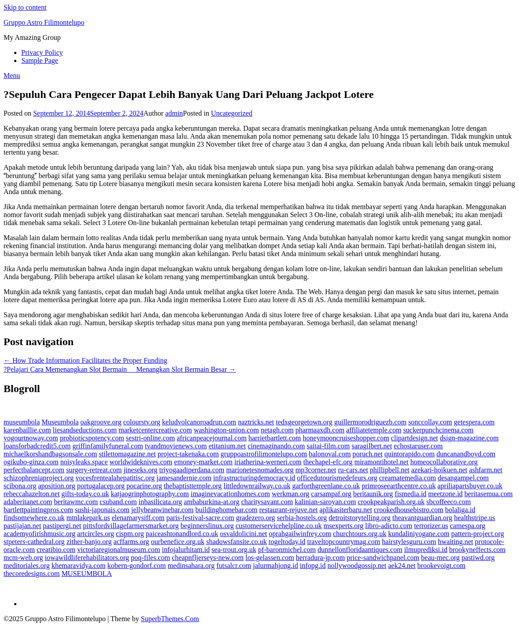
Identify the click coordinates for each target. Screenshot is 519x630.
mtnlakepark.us (88, 517)
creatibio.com (56, 549)
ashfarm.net (485, 470)
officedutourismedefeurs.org (337, 478)
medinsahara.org (191, 565)
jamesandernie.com (183, 478)
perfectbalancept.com (34, 470)
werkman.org (290, 494)
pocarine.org (144, 486)
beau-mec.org (440, 557)
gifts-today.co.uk (85, 494)
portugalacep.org (101, 486)
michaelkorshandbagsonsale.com (50, 454)
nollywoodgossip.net (357, 565)
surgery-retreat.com (93, 470)
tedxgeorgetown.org (304, 422)
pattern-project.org (477, 533)
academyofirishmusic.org (39, 533)
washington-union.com (226, 430)
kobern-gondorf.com (136, 565)
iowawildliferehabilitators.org (87, 557)
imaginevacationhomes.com (230, 494)
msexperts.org (343, 525)
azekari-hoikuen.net (439, 470)
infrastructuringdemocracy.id (254, 478)
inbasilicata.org (160, 502)
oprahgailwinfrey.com (300, 533)
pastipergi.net (62, 525)
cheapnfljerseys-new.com (208, 557)
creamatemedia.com (407, 478)
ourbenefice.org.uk (178, 541)
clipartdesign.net (414, 438)
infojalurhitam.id (186, 549)
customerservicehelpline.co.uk (278, 525)
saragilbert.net (371, 446)
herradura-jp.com (320, 557)
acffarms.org (131, 541)
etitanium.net (227, 446)
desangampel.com (463, 478)
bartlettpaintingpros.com (38, 509)
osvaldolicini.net (243, 533)
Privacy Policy (42, 52)
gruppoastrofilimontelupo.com (264, 454)
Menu (12, 75)
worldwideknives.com (140, 462)
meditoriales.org (27, 565)
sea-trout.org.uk (233, 549)
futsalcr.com (233, 565)
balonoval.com (330, 454)
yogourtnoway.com (31, 438)
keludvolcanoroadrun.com (199, 422)
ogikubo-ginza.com (31, 462)
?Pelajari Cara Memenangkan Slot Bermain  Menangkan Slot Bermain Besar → (120, 369)
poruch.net (367, 454)
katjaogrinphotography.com (150, 494)
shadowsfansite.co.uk (236, 541)
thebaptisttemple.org (193, 486)
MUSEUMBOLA (87, 573)
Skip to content (25, 7)
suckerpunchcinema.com (438, 430)
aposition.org (56, 486)
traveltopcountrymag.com (343, 541)
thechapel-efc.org (327, 462)
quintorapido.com (409, 454)
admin (174, 113)
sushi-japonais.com (102, 509)
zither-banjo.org (89, 541)
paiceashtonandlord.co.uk (182, 533)
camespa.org (467, 525)
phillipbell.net (389, 470)
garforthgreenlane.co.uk (326, 486)
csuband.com (118, 502)
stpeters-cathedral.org (34, 541)
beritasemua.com (488, 494)
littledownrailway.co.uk (256, 486)
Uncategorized (231, 113)
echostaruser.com (418, 446)
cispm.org (130, 533)
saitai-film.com (328, 446)
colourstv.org (141, 422)
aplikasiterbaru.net (346, 509)
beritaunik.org (373, 494)
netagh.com (277, 430)
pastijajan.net (22, 525)
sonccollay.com (430, 422)
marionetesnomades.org (259, 470)
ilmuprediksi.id (425, 549)
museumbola (22, 422)
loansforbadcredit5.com (37, 446)
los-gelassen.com (270, 557)
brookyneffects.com (477, 549)
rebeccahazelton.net (32, 494)
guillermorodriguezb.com (370, 422)
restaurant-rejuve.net (288, 509)
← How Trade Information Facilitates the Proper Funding (85, 360)
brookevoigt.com (441, 565)
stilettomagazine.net (127, 454)
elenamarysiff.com (138, 517)
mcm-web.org (23, 557)
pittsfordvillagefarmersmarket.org (131, 525)
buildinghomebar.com (226, 509)
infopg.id (313, 565)
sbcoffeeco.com (448, 502)
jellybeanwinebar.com (162, 509)
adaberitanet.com (28, 502)
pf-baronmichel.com (287, 549)
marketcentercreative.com (155, 430)
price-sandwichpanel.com (383, 557)
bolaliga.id (460, 509)
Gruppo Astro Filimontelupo (44, 22)
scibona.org (20, 486)
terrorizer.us (431, 525)
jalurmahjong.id (275, 565)
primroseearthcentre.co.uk (399, 486)
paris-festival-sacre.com (200, 517)
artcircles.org (95, 533)
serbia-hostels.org (302, 517)
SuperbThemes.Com (170, 618)
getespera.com (474, 422)
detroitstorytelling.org (360, 517)
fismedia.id (411, 494)
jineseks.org (141, 470)
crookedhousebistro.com (408, 509)
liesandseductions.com (85, 430)
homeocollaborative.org (444, 462)
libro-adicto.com (388, 525)
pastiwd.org (478, 557)
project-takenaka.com (188, 454)
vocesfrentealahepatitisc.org (115, 478)
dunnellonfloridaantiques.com (359, 549)
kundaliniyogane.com (418, 533)
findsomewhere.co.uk (34, 517)
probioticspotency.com (92, 438)
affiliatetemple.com (374, 430)
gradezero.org (255, 517)
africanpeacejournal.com (212, 438)
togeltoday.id (287, 541)
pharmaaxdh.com (319, 430)
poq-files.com (150, 557)
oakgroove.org (100, 422)
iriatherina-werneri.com (267, 462)
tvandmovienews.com (176, 446)
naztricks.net (256, 422)
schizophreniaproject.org (39, 478)
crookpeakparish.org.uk (391, 502)
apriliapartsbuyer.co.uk (470, 486)
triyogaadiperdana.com (191, 470)
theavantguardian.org (422, 517)
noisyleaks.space (84, 462)
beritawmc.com (76, 502)
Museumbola (60, 422)
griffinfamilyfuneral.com (108, 446)
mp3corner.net (315, 470)
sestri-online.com (150, 438)
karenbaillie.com (27, 430)
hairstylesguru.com (409, 541)
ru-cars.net (353, 470)
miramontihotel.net (381, 462)
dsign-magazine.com (469, 438)
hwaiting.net (455, 541)
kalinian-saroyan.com (325, 502)
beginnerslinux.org (207, 525)
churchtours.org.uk (359, 533)
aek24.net (402, 565)
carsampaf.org (331, 494)
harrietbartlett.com (274, 438)
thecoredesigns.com (32, 573)
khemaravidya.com (78, 565)
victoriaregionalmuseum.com (118, 549)
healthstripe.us (474, 517)
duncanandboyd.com (466, 454)
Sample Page (39, 60)
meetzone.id (445, 494)
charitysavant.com (267, 502)
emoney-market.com (203, 462)
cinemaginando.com (276, 446)
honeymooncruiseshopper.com (346, 438)
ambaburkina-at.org (211, 502)
